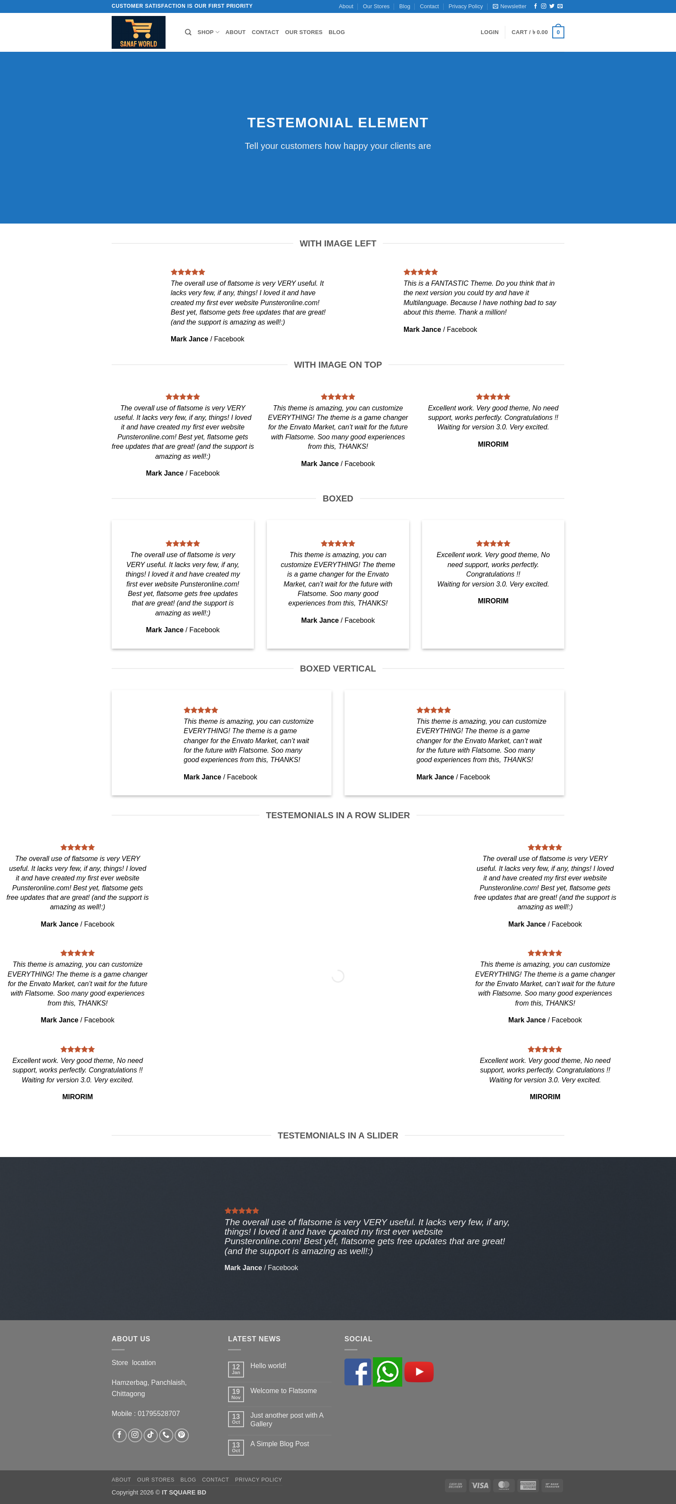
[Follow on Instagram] (543, 6)
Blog (404, 6)
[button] (509, 6)
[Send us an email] (560, 6)
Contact (429, 6)
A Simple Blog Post (279, 1443)
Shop (208, 32)
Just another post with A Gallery (286, 1419)
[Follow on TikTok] (151, 1435)
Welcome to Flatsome (283, 1390)
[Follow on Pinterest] (182, 1435)
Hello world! (268, 1365)
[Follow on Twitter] (551, 6)
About (346, 6)
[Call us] (166, 1435)
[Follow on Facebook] (535, 6)
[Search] (188, 32)
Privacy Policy (466, 6)
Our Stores (376, 6)
